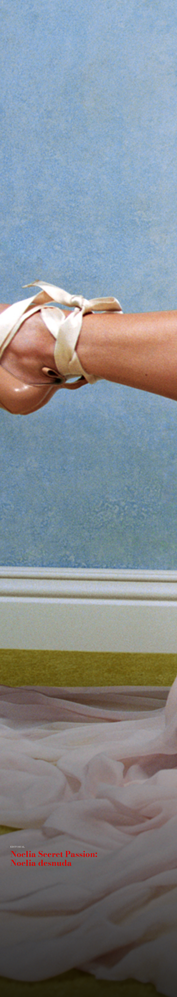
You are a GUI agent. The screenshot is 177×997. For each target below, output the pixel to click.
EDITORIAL (17, 847)
